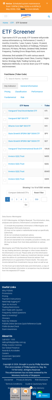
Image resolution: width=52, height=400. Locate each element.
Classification (21, 92)
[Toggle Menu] (6, 16)
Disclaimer (8, 380)
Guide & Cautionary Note (36, 384)
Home (5, 23)
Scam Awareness (9, 329)
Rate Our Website (9, 321)
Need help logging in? (11, 302)
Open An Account (9, 304)
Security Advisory (36, 388)
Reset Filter (39, 193)
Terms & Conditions (14, 384)
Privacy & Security (24, 380)
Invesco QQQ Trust (16, 156)
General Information (29, 86)
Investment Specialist (11, 356)
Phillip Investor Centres (12, 345)
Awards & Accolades (11, 350)
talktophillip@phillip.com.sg (14, 342)
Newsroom (7, 359)
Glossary (6, 318)
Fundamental (10, 97)
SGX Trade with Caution (12, 310)
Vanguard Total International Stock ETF (25, 149)
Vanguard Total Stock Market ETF (22, 111)
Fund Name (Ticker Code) (15, 74)
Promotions (7, 293)
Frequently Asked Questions (14, 313)
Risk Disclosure (41, 380)
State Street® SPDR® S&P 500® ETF (24, 133)
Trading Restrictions (10, 307)
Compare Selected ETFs (18, 193)
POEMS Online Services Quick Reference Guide (21, 324)
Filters (43, 395)
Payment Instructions (11, 299)
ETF (12, 23)
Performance (37, 92)
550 (36, 199)
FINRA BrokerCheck (10, 326)
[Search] (49, 16)
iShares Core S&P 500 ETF (19, 126)
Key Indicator (10, 86)
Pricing (7, 92)
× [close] (47, 3)
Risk (22, 97)
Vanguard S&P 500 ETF (18, 118)
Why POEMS (7, 290)
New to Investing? (9, 315)
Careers (5, 353)
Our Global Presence (10, 348)
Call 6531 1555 (8, 339)
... (30, 199)
